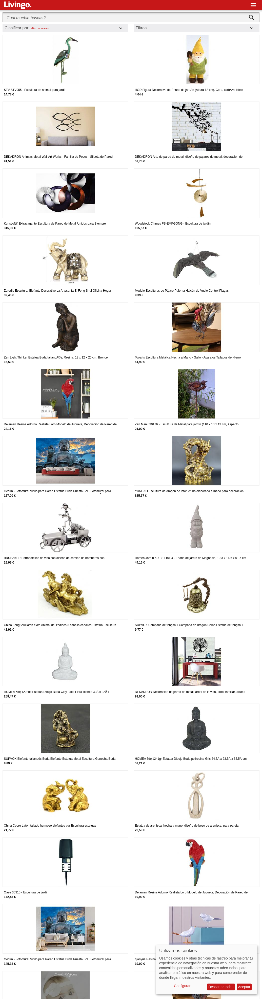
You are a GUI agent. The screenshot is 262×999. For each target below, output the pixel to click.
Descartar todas (220, 987)
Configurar (182, 986)
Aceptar (244, 987)
